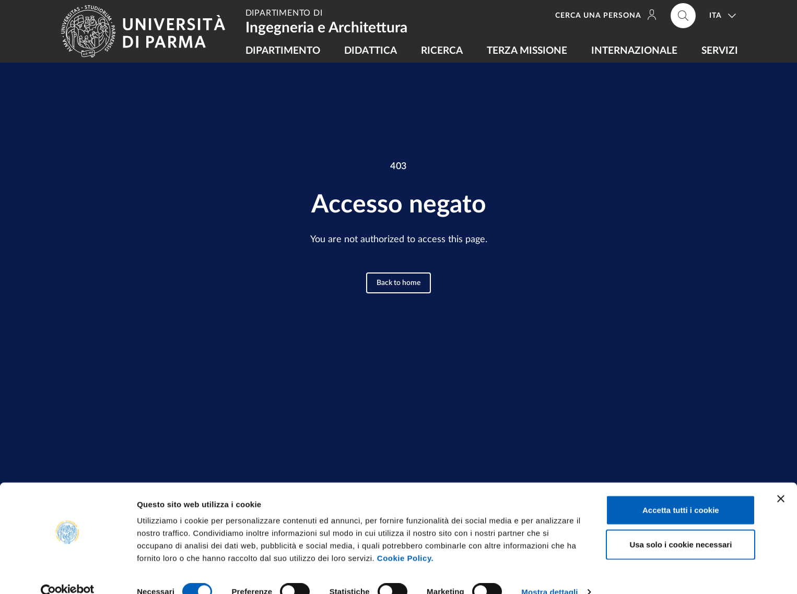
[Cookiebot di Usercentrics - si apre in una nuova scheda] (67, 573)
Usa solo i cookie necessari (680, 525)
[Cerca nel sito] (683, 15)
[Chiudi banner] (780, 480)
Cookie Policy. (405, 539)
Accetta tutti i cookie (680, 491)
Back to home (398, 283)
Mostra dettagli (549, 573)
